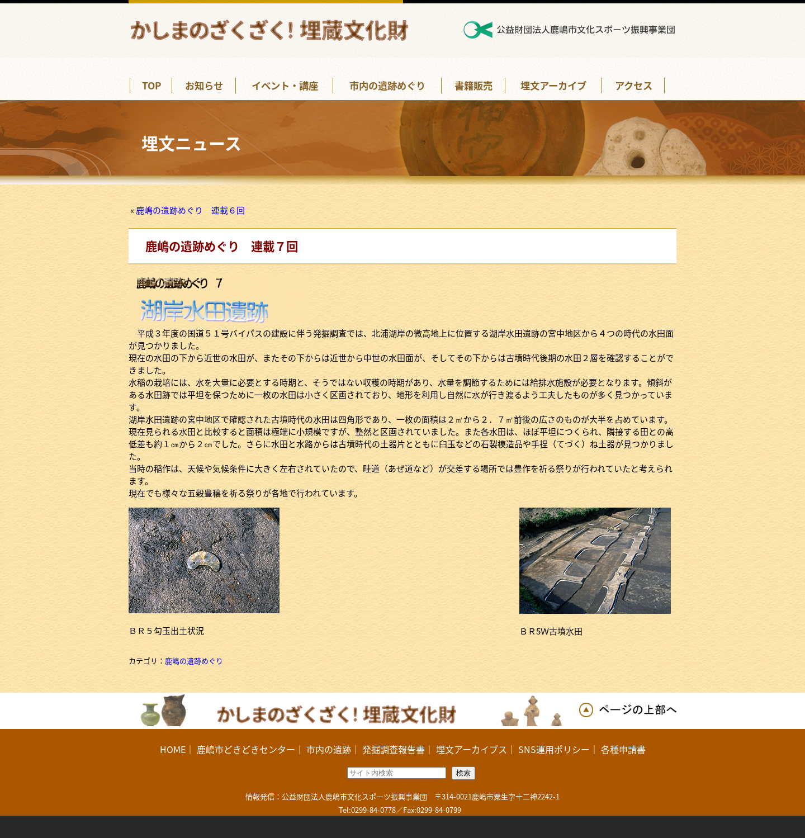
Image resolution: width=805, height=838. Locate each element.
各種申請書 (623, 749)
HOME (173, 749)
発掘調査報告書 (393, 749)
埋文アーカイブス (471, 749)
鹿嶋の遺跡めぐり (194, 660)
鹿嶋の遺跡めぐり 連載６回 (190, 210)
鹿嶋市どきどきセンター (246, 749)
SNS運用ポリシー (554, 749)
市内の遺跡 (328, 749)
